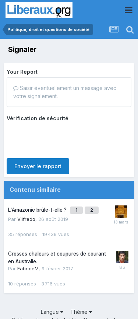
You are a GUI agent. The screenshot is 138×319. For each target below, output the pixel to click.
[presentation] (62, 138)
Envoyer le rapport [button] (37, 166)
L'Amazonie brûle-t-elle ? (38, 210)
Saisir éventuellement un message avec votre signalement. (64, 92)
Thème (81, 312)
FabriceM (28, 268)
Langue (52, 312)
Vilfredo (26, 219)
